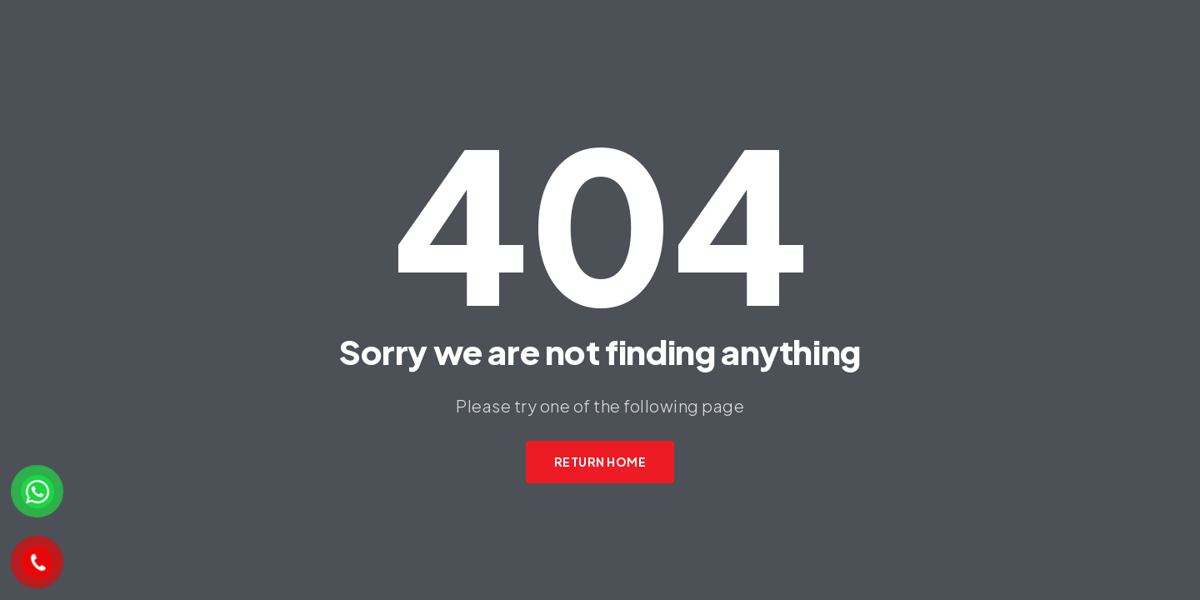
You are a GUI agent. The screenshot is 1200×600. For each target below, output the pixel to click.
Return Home (600, 461)
